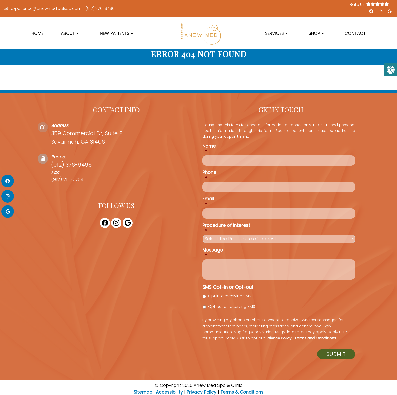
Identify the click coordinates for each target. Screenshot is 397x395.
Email (208, 207)
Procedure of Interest (226, 234)
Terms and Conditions (315, 344)
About (68, 33)
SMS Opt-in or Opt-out (227, 293)
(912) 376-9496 (100, 8)
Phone (209, 181)
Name (209, 154)
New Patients (114, 33)
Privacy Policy (279, 344)
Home (37, 33)
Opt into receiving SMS (229, 302)
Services (274, 33)
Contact (355, 33)
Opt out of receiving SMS (231, 312)
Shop (314, 33)
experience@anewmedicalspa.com (46, 8)
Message (212, 258)
